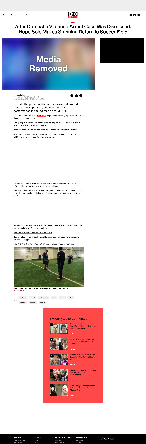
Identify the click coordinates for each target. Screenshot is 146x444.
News (5, 15)
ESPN (16, 195)
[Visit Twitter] (101, 439)
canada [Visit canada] (23, 303)
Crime (13, 15)
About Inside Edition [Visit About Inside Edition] (20, 440)
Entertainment (19, 291)
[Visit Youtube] (108, 439)
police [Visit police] (71, 298)
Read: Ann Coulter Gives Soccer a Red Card (33, 232)
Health (72, 349)
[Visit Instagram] (105, 439)
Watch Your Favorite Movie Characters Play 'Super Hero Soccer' (41, 288)
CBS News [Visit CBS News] (79, 442)
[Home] (72, 15)
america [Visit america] (33, 303)
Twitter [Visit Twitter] (37, 442)
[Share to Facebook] (72, 96)
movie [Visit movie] (62, 298)
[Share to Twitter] (76, 96)
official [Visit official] (42, 303)
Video (20, 15)
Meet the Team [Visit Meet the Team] (18, 442)
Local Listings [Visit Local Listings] (59, 440)
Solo (15, 237)
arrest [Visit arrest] (33, 298)
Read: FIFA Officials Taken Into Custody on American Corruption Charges (45, 129)
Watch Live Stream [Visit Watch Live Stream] (60, 442)
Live (28, 15)
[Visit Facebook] (98, 439)
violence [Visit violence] (23, 298)
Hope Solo (41, 115)
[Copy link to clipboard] (80, 96)
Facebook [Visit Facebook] (37, 440)
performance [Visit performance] (43, 298)
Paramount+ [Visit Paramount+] (79, 440)
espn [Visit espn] (54, 298)
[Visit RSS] (112, 439)
